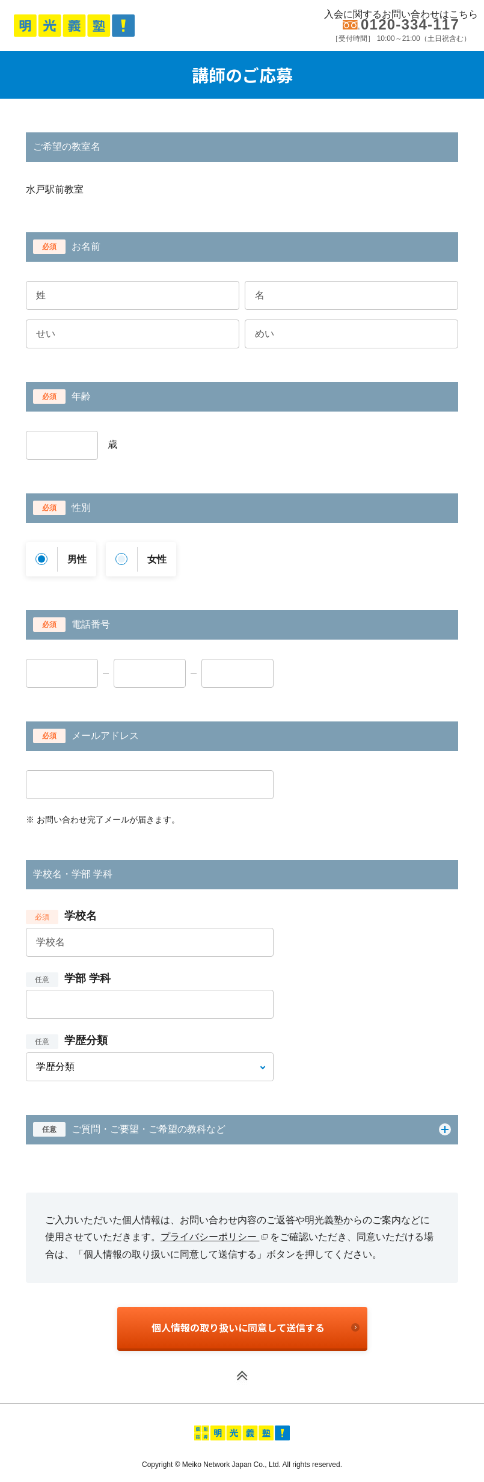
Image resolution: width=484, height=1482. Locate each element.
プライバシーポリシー (214, 1237)
